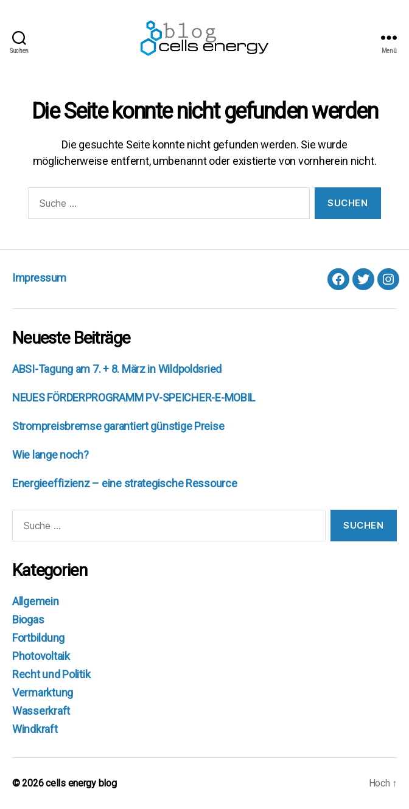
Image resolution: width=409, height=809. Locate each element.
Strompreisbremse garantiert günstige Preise (118, 426)
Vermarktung (42, 692)
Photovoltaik (41, 656)
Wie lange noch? (50, 454)
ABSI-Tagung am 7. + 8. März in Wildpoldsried (117, 369)
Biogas (28, 619)
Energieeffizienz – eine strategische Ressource (124, 483)
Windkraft (35, 729)
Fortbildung (38, 637)
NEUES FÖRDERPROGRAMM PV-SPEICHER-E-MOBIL (133, 397)
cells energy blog (81, 783)
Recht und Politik (51, 674)
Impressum (39, 277)
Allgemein (35, 601)
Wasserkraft (41, 710)
